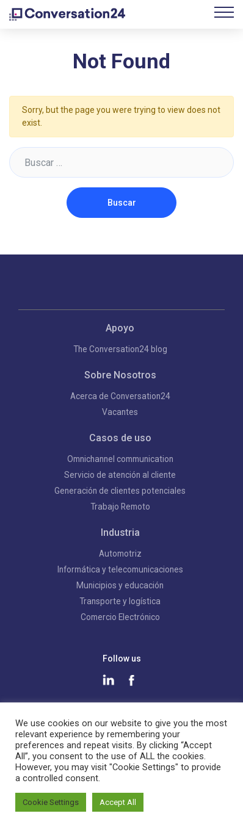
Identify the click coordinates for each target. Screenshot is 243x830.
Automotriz (120, 553)
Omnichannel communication (120, 459)
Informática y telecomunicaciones (120, 569)
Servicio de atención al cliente (120, 475)
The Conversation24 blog (120, 349)
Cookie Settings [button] (51, 802)
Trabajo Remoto (120, 506)
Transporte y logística (120, 601)
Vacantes (120, 412)
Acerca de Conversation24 (120, 396)
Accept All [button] (118, 802)
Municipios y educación (120, 585)
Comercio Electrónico (120, 617)
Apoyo (120, 328)
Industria (120, 532)
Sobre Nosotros (120, 375)
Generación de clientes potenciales (120, 491)
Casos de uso (120, 438)
